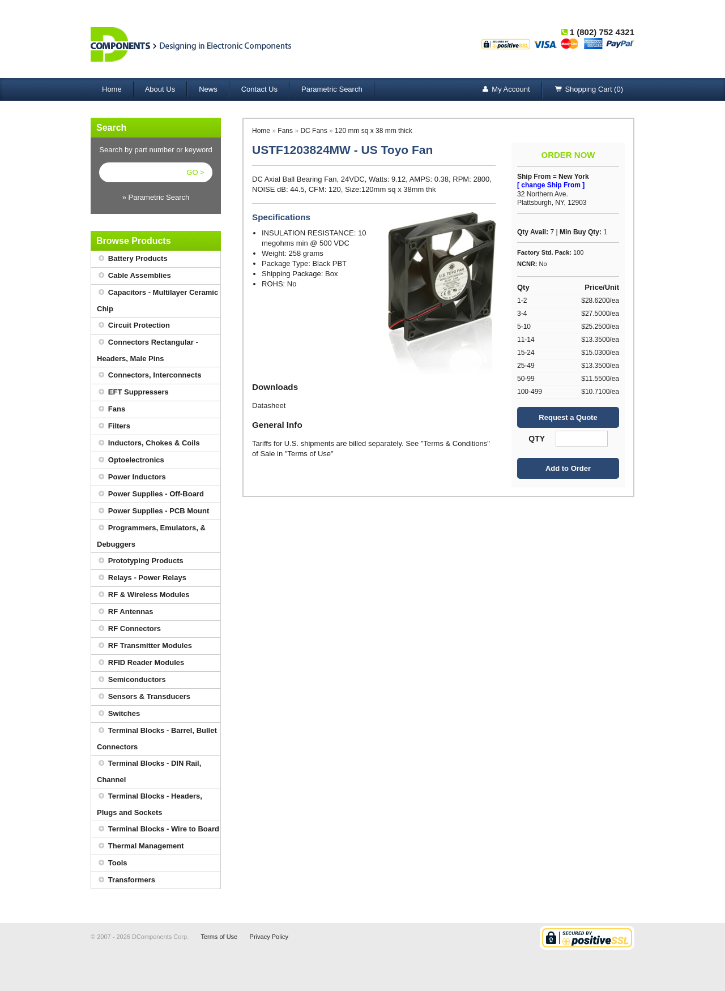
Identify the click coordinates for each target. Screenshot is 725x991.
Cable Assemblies (134, 276)
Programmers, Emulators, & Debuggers (151, 534)
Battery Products (132, 259)
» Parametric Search (156, 197)
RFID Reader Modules (140, 663)
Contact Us (259, 89)
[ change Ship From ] (551, 185)
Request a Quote (568, 417)
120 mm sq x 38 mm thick (373, 131)
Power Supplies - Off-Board (150, 494)
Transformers (126, 880)
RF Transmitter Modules (144, 646)
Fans (111, 409)
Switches (118, 714)
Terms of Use (219, 936)
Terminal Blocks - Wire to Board (158, 829)
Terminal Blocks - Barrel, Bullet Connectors (157, 737)
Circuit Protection (133, 326)
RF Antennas (125, 612)
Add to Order (568, 468)
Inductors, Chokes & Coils (148, 443)
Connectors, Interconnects (149, 375)
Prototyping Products (140, 561)
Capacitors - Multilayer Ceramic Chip (157, 299)
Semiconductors (131, 680)
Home (112, 89)
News (208, 89)
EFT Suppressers (133, 392)
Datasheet (268, 405)
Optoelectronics (130, 460)
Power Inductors (131, 477)
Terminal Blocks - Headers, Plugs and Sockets (149, 802)
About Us (160, 89)
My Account (505, 89)
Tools (112, 863)
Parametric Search (331, 89)
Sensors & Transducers (143, 697)
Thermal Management (140, 846)
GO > (195, 172)
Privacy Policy (269, 936)
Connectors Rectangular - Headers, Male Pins (147, 348)
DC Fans (313, 131)
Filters (113, 426)
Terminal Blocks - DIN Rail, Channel (149, 770)
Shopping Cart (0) (588, 89)
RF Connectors (129, 629)
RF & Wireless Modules (143, 595)
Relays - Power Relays (141, 578)
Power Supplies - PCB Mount (153, 511)
